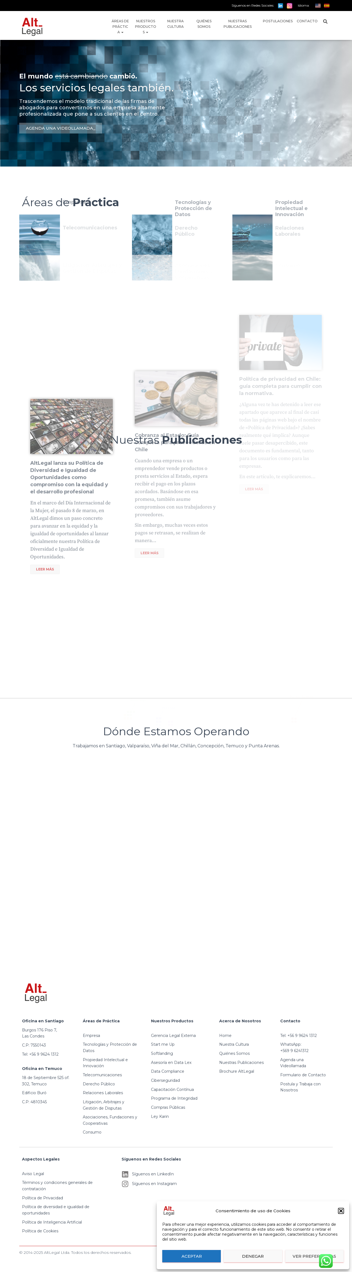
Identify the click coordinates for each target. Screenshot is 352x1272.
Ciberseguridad (165, 1080)
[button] (341, 1211)
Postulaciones (278, 21)
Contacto (307, 21)
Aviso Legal (33, 1173)
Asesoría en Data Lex (171, 1062)
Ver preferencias (314, 1256)
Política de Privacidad (42, 1197)
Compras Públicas (168, 1107)
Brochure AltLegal (236, 1071)
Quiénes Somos (203, 24)
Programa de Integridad (174, 1098)
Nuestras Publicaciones (238, 24)
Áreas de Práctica (120, 26)
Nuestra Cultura (175, 24)
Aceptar (192, 1256)
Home (225, 1035)
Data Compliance (167, 1071)
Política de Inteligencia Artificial (52, 1222)
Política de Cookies (40, 1231)
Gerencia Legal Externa (173, 1035)
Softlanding (162, 1053)
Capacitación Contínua (172, 1089)
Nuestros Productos (145, 26)
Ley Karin (160, 1116)
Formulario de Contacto (303, 1074)
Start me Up (163, 1044)
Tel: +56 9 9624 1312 (40, 1054)
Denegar (253, 1256)
